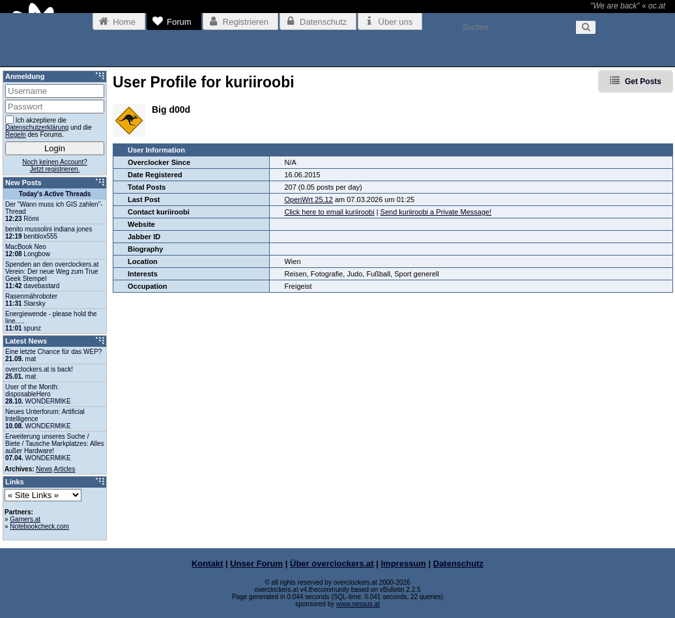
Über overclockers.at (332, 563)
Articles (65, 469)
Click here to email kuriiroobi (329, 212)
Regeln (15, 134)
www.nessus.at (358, 604)
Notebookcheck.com (39, 526)
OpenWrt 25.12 (308, 199)
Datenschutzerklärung (36, 127)
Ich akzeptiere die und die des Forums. (48, 126)
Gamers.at (25, 519)
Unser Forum (256, 563)
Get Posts (643, 81)
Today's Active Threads (55, 194)
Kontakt (207, 563)
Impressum (403, 563)
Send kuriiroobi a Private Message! (436, 212)
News (44, 469)
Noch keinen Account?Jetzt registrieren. (54, 165)
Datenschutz (458, 563)
